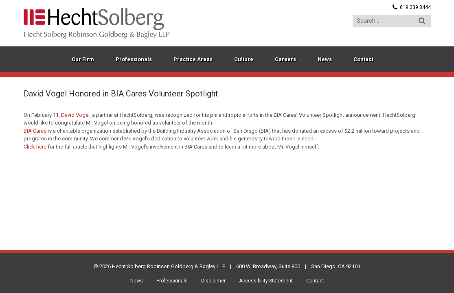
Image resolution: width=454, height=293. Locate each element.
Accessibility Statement (266, 281)
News (136, 281)
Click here (35, 147)
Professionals (172, 281)
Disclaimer (213, 281)
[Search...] (392, 21)
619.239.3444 (415, 7)
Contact (315, 281)
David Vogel (75, 115)
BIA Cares (35, 131)
